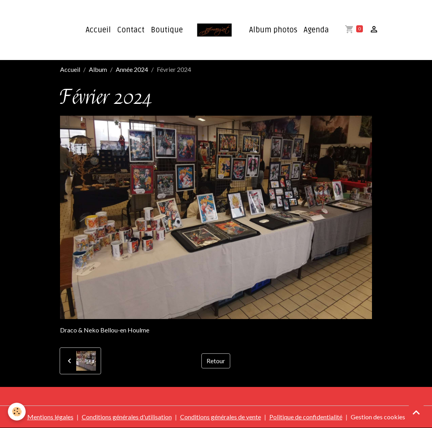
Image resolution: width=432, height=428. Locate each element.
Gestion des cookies (378, 416)
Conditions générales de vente (220, 416)
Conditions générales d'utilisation (127, 416)
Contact (131, 30)
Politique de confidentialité (305, 416)
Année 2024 (132, 69)
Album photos (273, 30)
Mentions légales (50, 416)
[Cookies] (17, 411)
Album (98, 69)
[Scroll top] (416, 412)
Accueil (98, 30)
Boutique (167, 30)
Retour (216, 360)
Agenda (316, 30)
